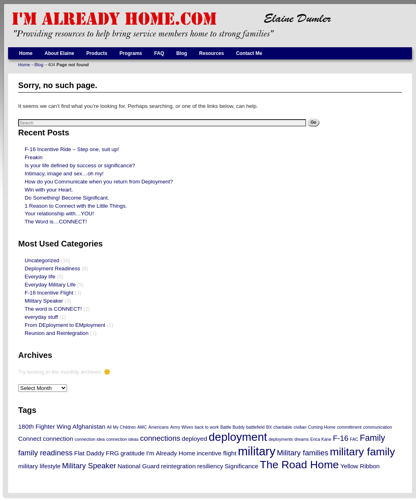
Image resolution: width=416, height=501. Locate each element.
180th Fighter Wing (44, 426)
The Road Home (299, 465)
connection (58, 438)
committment (349, 427)
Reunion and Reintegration (56, 333)
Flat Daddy (89, 453)
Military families (303, 452)
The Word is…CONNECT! (56, 222)
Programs (131, 53)
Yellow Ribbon (360, 466)
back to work (207, 427)
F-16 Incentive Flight (49, 293)
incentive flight (216, 453)
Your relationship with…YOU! (59, 214)
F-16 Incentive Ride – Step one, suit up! (72, 149)
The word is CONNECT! (53, 309)
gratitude (132, 453)
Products (96, 53)
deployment (237, 437)
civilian (300, 427)
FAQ (159, 53)
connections (160, 438)
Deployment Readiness (52, 268)
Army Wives (181, 427)
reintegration (178, 466)
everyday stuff (41, 317)
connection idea (90, 439)
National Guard (139, 466)
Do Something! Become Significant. (67, 198)
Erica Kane (320, 439)
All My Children (121, 427)
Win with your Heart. (49, 190)
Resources (211, 53)
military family (362, 452)
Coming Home (321, 427)
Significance (241, 466)
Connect (30, 438)
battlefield (255, 427)
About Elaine (59, 53)
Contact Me (249, 53)
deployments (281, 439)
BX (269, 427)
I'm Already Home (170, 453)
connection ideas (122, 439)
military (256, 451)
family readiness (45, 452)
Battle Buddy (232, 427)
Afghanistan (88, 426)
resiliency (210, 466)
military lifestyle (39, 466)
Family (372, 438)
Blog (181, 53)
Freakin (33, 157)
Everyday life (40, 277)
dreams (301, 439)
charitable (282, 427)
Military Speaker (44, 301)
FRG (112, 453)
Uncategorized (42, 260)
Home (25, 53)
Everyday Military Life (50, 285)
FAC (354, 439)
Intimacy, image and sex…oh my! (64, 174)
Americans (158, 427)
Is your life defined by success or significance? (80, 165)
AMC (142, 427)
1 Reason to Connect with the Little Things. (76, 206)
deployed (194, 438)
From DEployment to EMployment (65, 325)
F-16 (340, 438)
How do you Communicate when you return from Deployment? (99, 182)
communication (377, 427)
